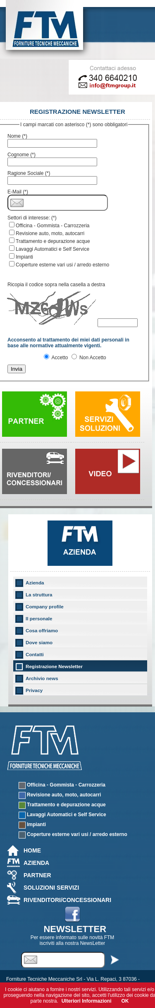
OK (125, 1001)
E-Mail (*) (17, 192)
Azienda (35, 582)
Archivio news (42, 678)
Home (32, 850)
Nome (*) (17, 136)
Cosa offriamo (42, 630)
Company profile (45, 606)
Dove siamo (39, 642)
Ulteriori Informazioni (87, 1001)
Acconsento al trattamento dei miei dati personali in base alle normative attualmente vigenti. (68, 343)
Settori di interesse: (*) (32, 218)
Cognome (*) (21, 155)
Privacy (34, 690)
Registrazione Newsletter (54, 666)
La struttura (39, 594)
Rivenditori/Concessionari (67, 900)
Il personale (39, 618)
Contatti (35, 654)
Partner (37, 875)
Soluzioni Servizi (51, 887)
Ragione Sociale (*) (28, 173)
